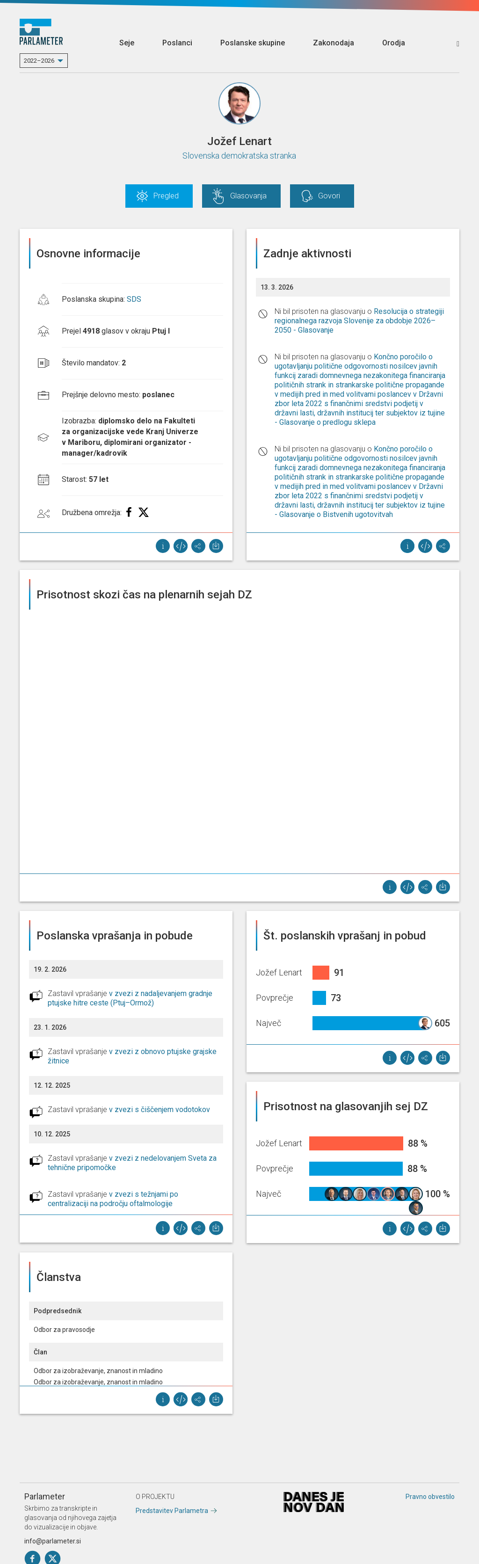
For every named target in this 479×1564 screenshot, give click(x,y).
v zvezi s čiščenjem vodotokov (159, 1109)
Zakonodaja (333, 42)
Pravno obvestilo (430, 1496)
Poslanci (177, 42)
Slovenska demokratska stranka (239, 155)
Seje (126, 42)
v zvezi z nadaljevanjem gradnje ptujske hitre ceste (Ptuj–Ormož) (130, 998)
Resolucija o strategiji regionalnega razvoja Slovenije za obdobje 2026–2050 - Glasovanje (359, 321)
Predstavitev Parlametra (172, 1510)
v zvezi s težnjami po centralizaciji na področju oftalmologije (113, 1199)
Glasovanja (248, 195)
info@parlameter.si (52, 1541)
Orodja (393, 42)
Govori (329, 195)
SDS (134, 299)
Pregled (166, 195)
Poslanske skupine (252, 42)
